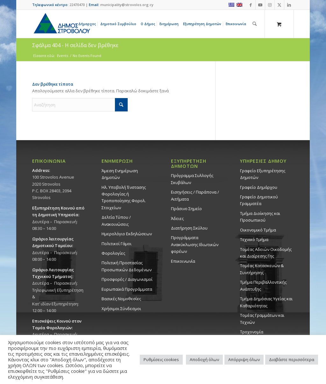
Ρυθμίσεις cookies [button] (161, 359)
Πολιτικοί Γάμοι (116, 243)
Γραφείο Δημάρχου (258, 187)
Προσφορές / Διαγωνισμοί (127, 279)
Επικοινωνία (183, 261)
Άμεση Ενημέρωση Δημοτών (120, 174)
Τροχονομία (251, 332)
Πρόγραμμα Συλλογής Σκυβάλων (192, 179)
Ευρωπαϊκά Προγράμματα (127, 289)
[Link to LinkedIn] (289, 5)
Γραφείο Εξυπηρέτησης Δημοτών (262, 174)
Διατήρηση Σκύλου (189, 228)
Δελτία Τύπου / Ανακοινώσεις (116, 220)
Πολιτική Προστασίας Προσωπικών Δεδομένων (127, 266)
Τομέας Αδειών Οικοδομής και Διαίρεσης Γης (266, 252)
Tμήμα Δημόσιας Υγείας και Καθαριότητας (266, 302)
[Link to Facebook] (250, 5)
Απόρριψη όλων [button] (244, 359)
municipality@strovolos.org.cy (126, 4)
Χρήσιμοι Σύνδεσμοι (121, 308)
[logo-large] (61, 24)
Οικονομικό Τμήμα (258, 230)
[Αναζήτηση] (254, 24)
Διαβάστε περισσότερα (291, 359)
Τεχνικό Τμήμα (254, 239)
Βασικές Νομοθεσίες (121, 299)
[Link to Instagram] (269, 5)
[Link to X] (279, 5)
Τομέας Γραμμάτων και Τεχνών (262, 318)
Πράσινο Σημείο (186, 208)
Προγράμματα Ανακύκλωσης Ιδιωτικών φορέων (194, 244)
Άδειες (177, 218)
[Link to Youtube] (260, 5)
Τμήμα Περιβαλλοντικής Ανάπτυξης (263, 285)
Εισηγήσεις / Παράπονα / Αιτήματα (195, 195)
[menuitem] (88, 24)
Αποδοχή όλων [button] (204, 359)
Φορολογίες (113, 253)
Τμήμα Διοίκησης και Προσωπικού (260, 216)
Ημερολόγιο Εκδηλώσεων (127, 234)
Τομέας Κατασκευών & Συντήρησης (262, 269)
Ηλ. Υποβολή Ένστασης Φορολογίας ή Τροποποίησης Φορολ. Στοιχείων (124, 197)
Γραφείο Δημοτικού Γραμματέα (259, 200)
